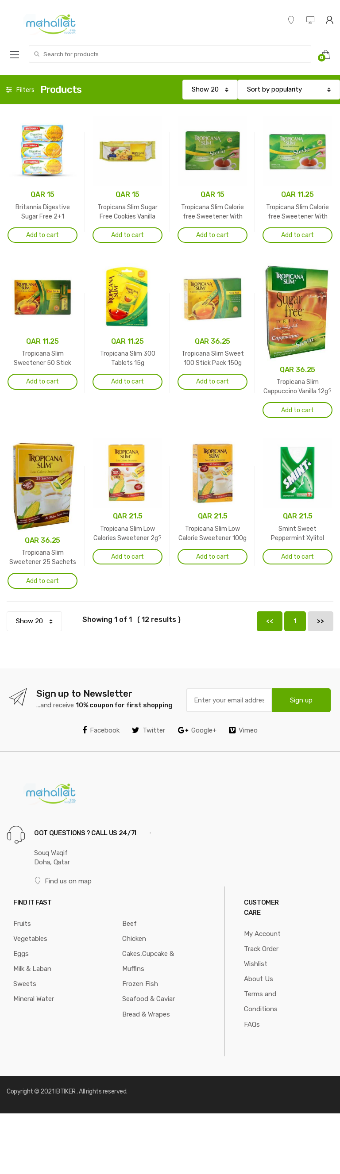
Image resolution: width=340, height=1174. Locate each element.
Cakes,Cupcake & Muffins (148, 961)
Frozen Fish (140, 984)
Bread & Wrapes (146, 1014)
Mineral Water (33, 999)
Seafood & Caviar (148, 999)
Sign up (301, 700)
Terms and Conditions (261, 1001)
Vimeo (243, 730)
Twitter (148, 730)
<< (269, 621)
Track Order (261, 949)
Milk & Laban (32, 969)
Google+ (197, 730)
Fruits (22, 924)
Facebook (101, 730)
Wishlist (255, 964)
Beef (129, 924)
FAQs (252, 1024)
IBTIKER (65, 1091)
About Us (258, 979)
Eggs (21, 954)
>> (320, 621)
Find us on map (63, 881)
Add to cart (42, 235)
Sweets (24, 984)
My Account (262, 934)
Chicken (134, 939)
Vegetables (30, 939)
